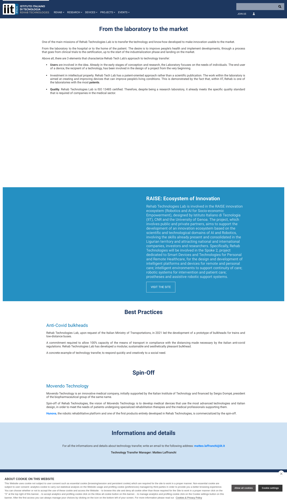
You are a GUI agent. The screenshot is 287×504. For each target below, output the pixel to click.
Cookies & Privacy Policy (189, 497)
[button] (58, 9)
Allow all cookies (243, 488)
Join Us (241, 13)
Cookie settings (270, 488)
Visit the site (161, 254)
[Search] (260, 6)
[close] (281, 473)
